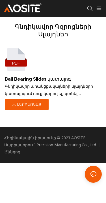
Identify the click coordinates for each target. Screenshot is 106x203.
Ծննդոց (12, 152)
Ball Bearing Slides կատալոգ (38, 78)
